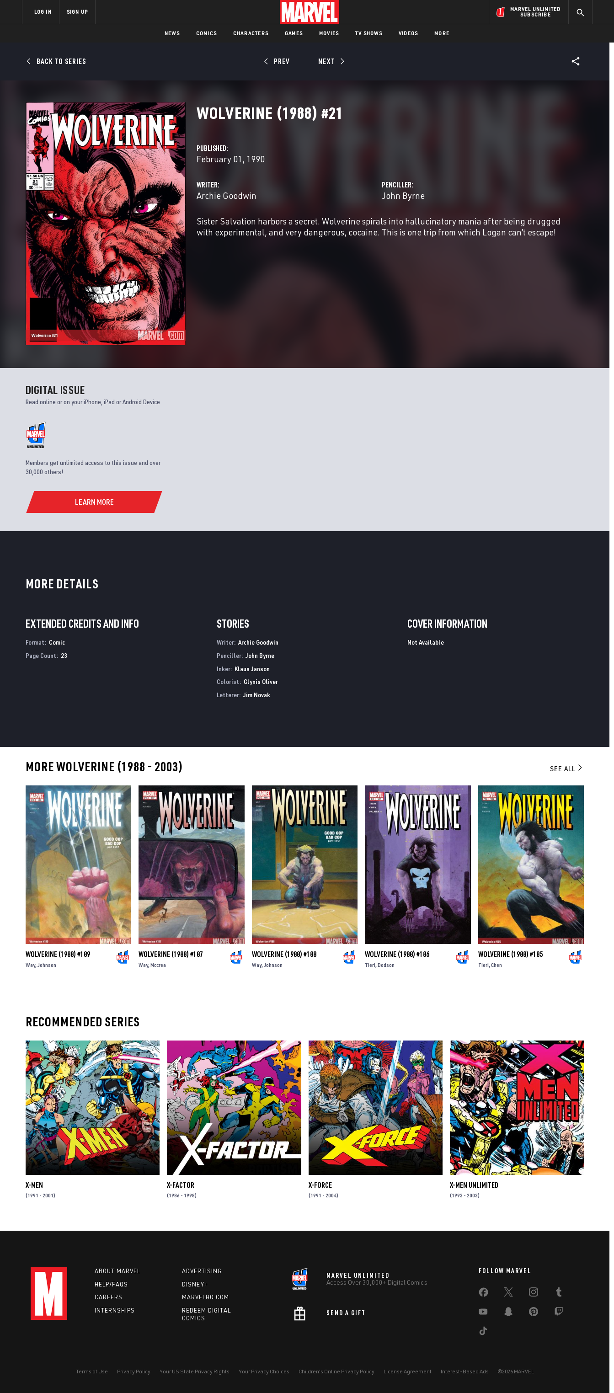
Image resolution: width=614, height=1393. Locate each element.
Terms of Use (92, 1371)
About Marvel (117, 1271)
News (172, 33)
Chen (496, 964)
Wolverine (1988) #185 (510, 954)
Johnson (46, 964)
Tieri (370, 964)
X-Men (34, 1185)
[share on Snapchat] (508, 1313)
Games (294, 33)
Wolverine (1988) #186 (397, 954)
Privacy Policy (133, 1371)
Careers (109, 1297)
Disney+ (195, 1284)
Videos (408, 33)
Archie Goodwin (226, 195)
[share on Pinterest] (533, 1313)
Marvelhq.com (205, 1297)
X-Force (320, 1185)
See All (567, 768)
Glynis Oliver (261, 681)
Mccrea (158, 964)
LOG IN (43, 11)
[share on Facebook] (483, 1294)
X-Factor (180, 1185)
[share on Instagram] (533, 1293)
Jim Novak (256, 695)
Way (30, 964)
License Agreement (408, 1371)
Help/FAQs (111, 1284)
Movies (329, 33)
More (441, 33)
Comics (206, 33)
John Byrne (403, 195)
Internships (115, 1310)
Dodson (386, 964)
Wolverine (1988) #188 (284, 954)
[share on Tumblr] (558, 1293)
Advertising (202, 1271)
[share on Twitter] (508, 1293)
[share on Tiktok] (483, 1332)
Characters (250, 33)
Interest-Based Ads (465, 1371)
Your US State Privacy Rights (195, 1371)
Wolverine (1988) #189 (58, 954)
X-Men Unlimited (474, 1185)
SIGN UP (77, 11)
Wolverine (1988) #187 (171, 954)
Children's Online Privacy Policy (336, 1371)
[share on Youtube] (483, 1313)
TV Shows (368, 33)
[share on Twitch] (558, 1313)
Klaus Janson (252, 668)
